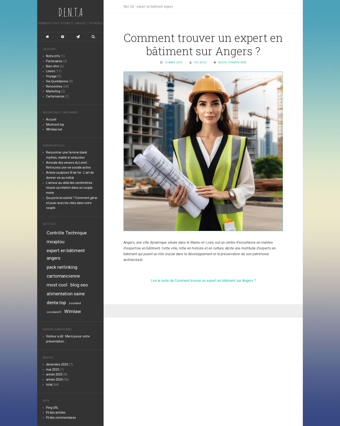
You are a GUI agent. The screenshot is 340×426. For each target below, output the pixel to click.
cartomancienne (63, 276)
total (49, 384)
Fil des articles (56, 412)
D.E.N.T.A (70, 12)
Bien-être (52, 66)
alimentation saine (66, 293)
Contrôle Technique (67, 232)
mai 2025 (52, 369)
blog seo (79, 285)
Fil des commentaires (61, 417)
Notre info (53, 56)
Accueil (51, 119)
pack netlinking (62, 267)
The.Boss (200, 62)
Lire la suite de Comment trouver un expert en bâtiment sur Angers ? (203, 280)
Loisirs (50, 71)
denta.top (56, 302)
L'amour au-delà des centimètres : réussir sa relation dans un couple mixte (70, 188)
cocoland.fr (54, 312)
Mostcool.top (55, 124)
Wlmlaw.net (54, 129)
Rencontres (54, 86)
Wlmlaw (72, 311)
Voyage (51, 76)
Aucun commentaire (232, 62)
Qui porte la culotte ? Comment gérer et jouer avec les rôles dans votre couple (72, 203)
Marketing (53, 91)
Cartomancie (55, 96)
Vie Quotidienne (57, 81)
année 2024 (54, 379)
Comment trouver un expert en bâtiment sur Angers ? (203, 44)
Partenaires (54, 61)
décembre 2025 (57, 364)
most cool (57, 285)
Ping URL (52, 407)
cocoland (75, 303)
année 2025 (54, 374)
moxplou (55, 241)
